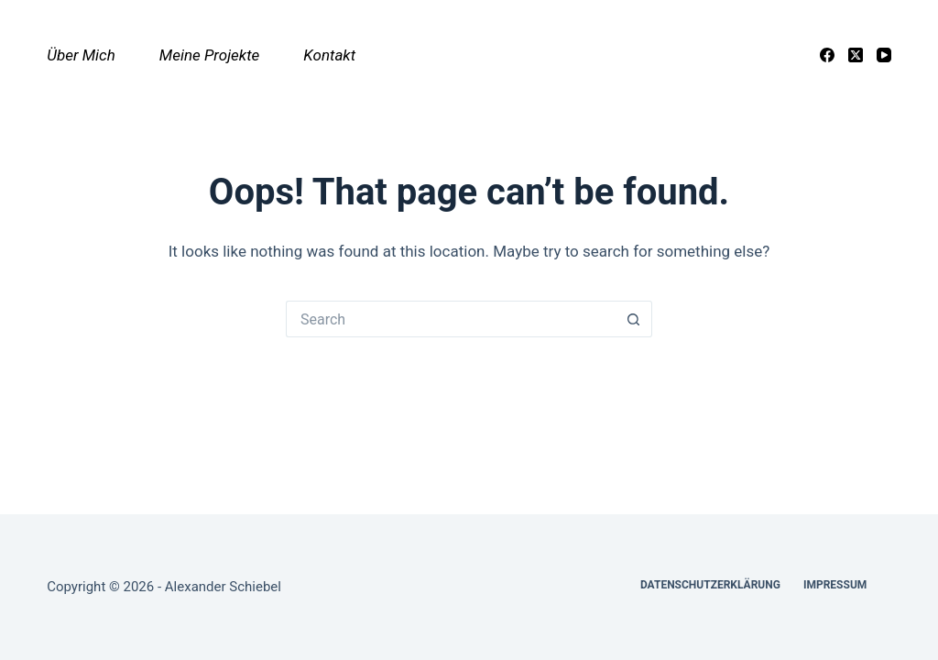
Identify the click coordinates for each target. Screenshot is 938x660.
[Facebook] (827, 55)
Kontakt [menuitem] (329, 55)
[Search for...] (451, 319)
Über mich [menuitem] (81, 55)
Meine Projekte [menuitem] (209, 55)
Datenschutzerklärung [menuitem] (710, 584)
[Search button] (634, 319)
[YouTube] (884, 55)
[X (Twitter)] (855, 55)
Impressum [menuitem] (835, 584)
